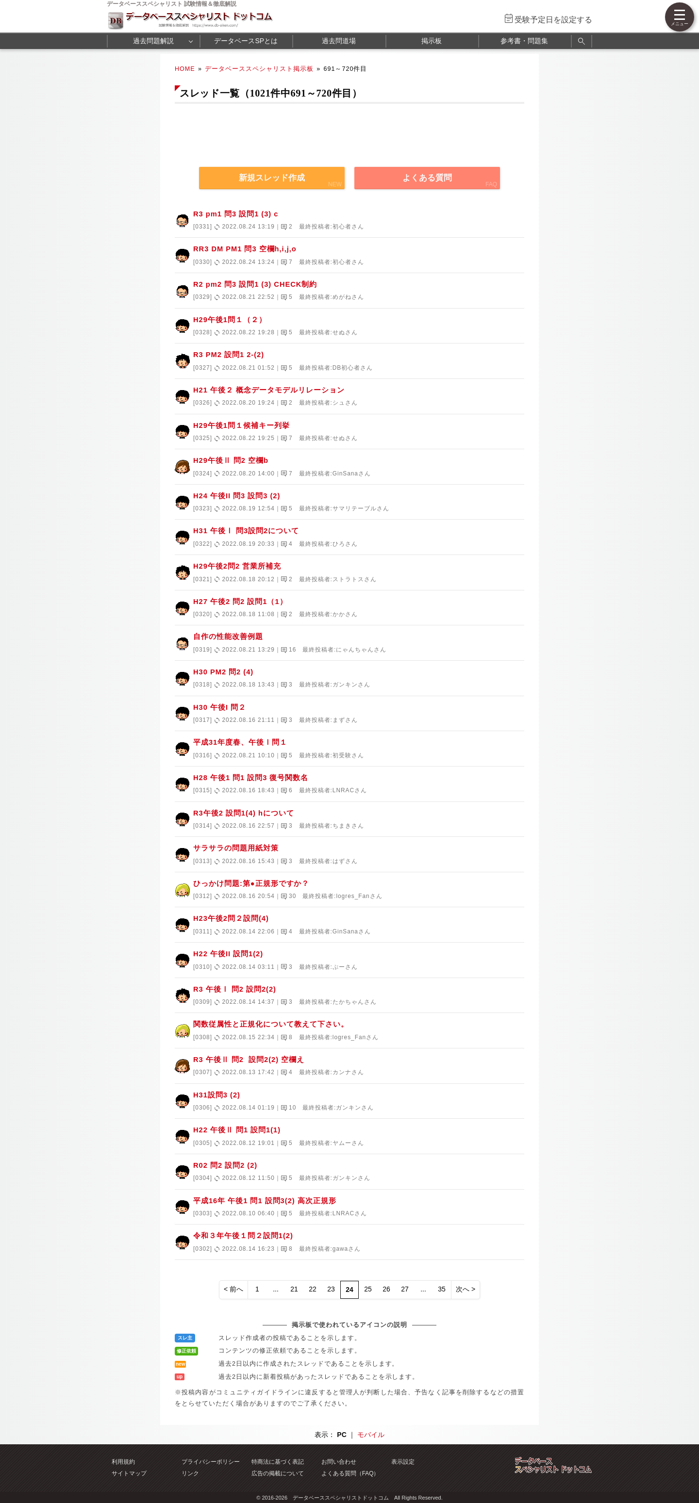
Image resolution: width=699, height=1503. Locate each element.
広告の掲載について (277, 1473)
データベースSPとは (246, 41)
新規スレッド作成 (272, 177)
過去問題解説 (153, 41)
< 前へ (233, 1289)
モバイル (370, 1434)
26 (386, 1289)
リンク (190, 1473)
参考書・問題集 (524, 41)
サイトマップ (129, 1473)
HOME (185, 68)
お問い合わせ (338, 1461)
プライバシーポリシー (211, 1461)
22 (312, 1289)
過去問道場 (339, 41)
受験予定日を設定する (553, 20)
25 (368, 1289)
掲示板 (431, 41)
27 (405, 1289)
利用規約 (123, 1461)
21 (294, 1289)
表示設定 (403, 1461)
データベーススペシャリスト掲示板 (259, 68)
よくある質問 (427, 177)
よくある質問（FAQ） (350, 1473)
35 (442, 1289)
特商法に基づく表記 (277, 1461)
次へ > (465, 1289)
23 (331, 1289)
